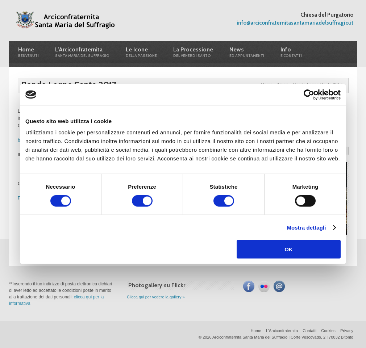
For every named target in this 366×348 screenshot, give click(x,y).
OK (288, 249)
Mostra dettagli (306, 227)
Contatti (309, 330)
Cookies (328, 330)
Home (256, 330)
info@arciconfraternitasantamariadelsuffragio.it (295, 23)
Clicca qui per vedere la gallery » (156, 297)
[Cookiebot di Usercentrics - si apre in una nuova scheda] (309, 94)
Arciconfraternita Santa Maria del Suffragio (66, 21)
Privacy (346, 330)
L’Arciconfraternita (282, 330)
